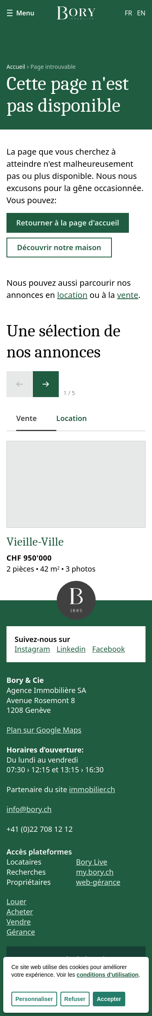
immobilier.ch (92, 789)
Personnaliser (34, 999)
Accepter (109, 999)
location (72, 294)
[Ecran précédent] (19, 384)
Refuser (75, 999)
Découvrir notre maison (59, 247)
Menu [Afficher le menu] (20, 13)
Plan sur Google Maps (43, 730)
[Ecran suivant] (46, 384)
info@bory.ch (28, 809)
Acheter (19, 911)
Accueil (15, 66)
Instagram (32, 649)
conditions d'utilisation (108, 974)
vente (127, 294)
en (141, 13)
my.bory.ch (95, 872)
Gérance (20, 932)
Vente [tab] (31, 422)
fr (128, 13)
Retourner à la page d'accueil (67, 222)
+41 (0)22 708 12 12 (39, 829)
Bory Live (91, 862)
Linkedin (71, 649)
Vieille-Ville (35, 542)
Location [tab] (71, 418)
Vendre (18, 922)
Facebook (108, 649)
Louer (16, 901)
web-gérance (98, 882)
